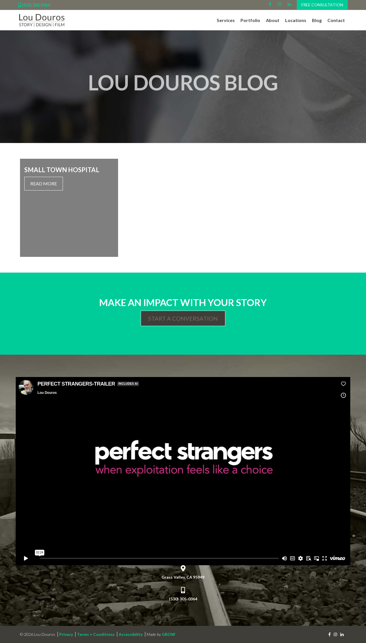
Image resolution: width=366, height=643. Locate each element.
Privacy (66, 634)
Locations (295, 20)
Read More (43, 183)
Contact (336, 20)
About (272, 20)
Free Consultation (322, 4)
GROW (168, 634)
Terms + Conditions (96, 634)
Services (226, 20)
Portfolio (250, 20)
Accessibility (131, 634)
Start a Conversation (183, 318)
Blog (317, 20)
